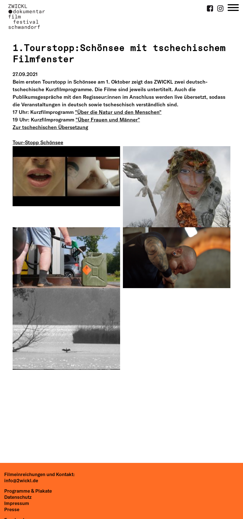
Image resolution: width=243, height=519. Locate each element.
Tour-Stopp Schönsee (38, 142)
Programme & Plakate (28, 491)
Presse (11, 509)
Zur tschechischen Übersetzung (50, 127)
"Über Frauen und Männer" (108, 119)
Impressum (16, 503)
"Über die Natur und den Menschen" (118, 112)
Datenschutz (18, 497)
